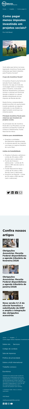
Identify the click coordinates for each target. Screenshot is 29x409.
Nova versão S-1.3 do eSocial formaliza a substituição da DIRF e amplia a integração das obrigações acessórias (14, 309)
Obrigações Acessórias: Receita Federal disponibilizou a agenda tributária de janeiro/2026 (14, 282)
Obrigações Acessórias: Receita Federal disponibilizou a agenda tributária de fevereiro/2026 (14, 255)
